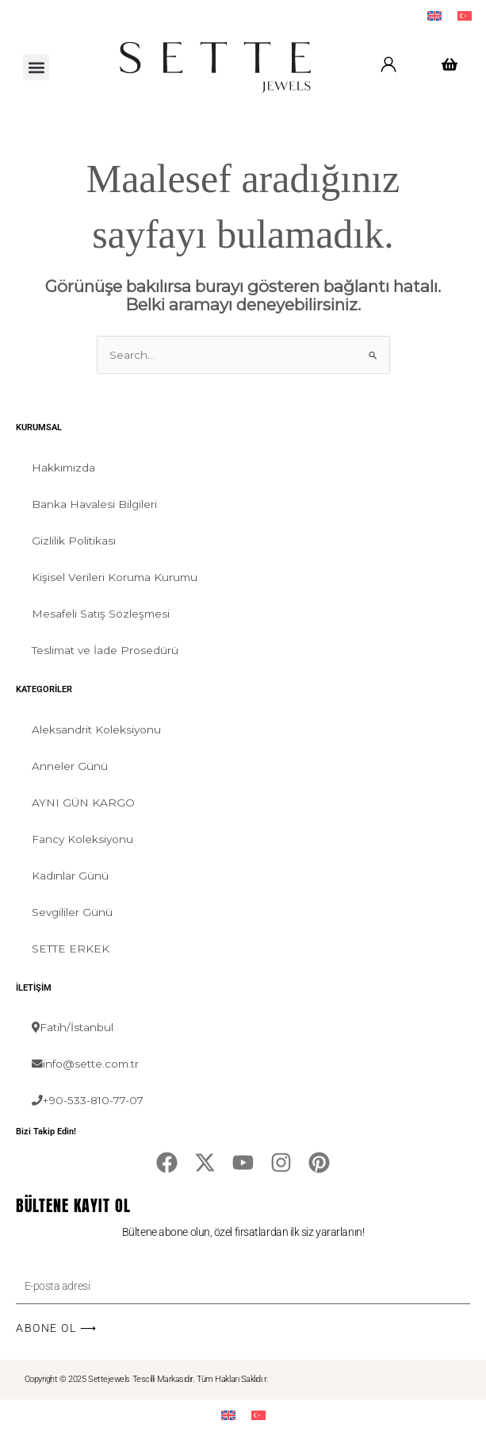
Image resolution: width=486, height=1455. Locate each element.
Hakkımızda (63, 467)
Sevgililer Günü (72, 912)
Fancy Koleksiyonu (82, 839)
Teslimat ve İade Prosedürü (105, 650)
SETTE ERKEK (70, 948)
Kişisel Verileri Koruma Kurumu (114, 577)
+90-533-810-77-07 (88, 1100)
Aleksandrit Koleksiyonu (96, 729)
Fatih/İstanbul (72, 1027)
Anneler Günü (70, 766)
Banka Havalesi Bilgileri (94, 504)
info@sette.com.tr (85, 1063)
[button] (36, 67)
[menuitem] (434, 16)
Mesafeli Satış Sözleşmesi (101, 613)
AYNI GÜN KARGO (83, 802)
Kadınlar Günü (70, 875)
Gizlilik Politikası (74, 540)
